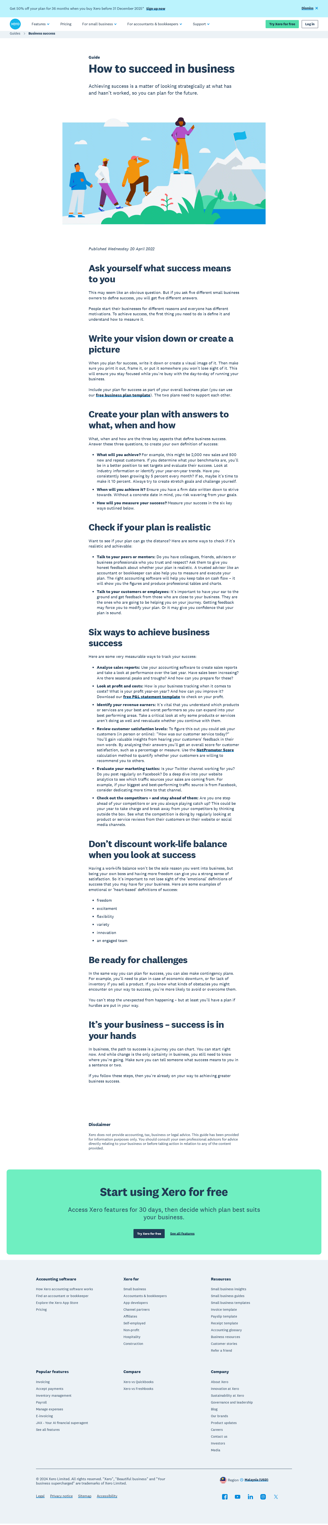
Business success (41, 35)
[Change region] (254, 1481)
